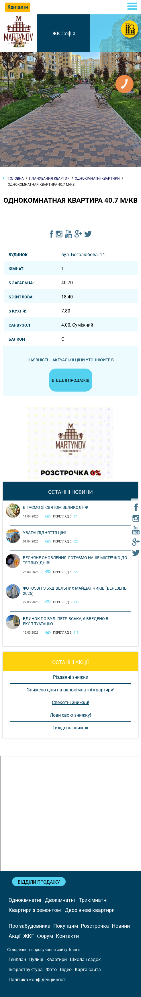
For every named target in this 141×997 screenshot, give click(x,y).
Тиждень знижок (70, 728)
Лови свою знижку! (70, 715)
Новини (121, 926)
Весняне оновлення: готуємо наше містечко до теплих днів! (75, 560)
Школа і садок (85, 959)
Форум (45, 936)
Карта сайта (88, 969)
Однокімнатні (25, 900)
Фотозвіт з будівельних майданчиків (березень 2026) (75, 591)
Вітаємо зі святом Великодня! (55, 507)
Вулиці (36, 959)
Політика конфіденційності (37, 979)
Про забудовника (29, 926)
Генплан (17, 959)
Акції (14, 936)
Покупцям (65, 926)
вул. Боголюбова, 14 (83, 254)
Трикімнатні (93, 900)
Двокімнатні (60, 900)
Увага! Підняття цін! (44, 532)
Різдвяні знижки (70, 677)
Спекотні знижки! (70, 702)
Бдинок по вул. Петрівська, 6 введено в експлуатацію (65, 621)
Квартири (56, 959)
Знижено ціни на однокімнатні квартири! (70, 690)
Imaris (74, 949)
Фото (51, 969)
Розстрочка (95, 926)
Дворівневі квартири (90, 910)
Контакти (67, 936)
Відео (66, 969)
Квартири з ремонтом (35, 910)
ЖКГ (28, 936)
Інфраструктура (26, 969)
